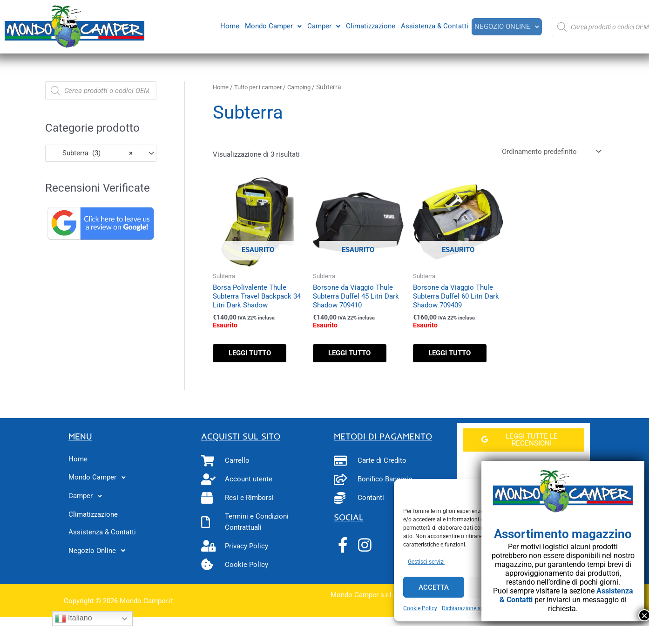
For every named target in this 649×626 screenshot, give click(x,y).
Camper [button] (322, 25)
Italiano (73, 618)
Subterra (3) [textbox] (92, 153)
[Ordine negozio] (549, 152)
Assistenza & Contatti (433, 25)
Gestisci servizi (426, 562)
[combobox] (100, 153)
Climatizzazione (369, 25)
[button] (272, 26)
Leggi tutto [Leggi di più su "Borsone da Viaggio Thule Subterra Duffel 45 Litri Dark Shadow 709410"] (353, 354)
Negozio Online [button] (506, 26)
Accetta (434, 587)
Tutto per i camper (262, 87)
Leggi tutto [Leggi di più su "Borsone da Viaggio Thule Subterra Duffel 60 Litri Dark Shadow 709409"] (453, 354)
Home (228, 25)
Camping (306, 87)
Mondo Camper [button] (272, 25)
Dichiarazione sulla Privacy (476, 608)
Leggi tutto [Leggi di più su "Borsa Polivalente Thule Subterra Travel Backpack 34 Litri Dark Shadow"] (253, 354)
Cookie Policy (420, 608)
